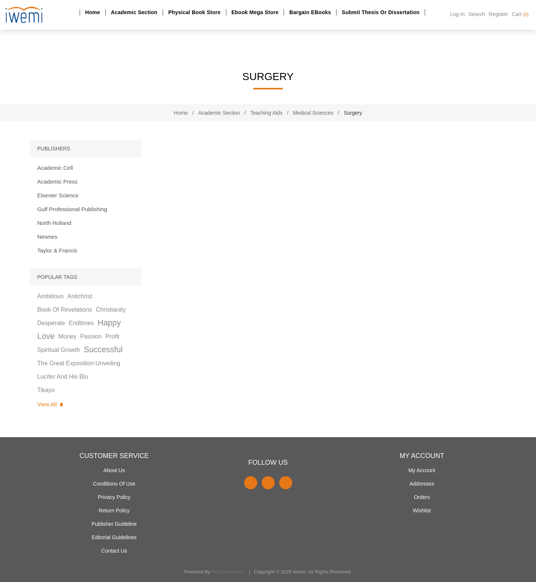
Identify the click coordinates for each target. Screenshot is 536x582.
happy (109, 322)
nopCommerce (228, 572)
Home (92, 12)
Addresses (421, 484)
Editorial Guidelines (114, 537)
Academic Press (57, 181)
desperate (51, 322)
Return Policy (114, 510)
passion (91, 336)
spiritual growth (58, 349)
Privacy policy (114, 497)
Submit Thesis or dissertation (380, 12)
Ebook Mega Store (255, 12)
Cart (520, 14)
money (67, 336)
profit (112, 336)
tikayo (46, 390)
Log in (457, 14)
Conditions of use (114, 484)
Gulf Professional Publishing (72, 209)
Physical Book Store (194, 12)
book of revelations (64, 309)
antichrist (79, 296)
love (46, 336)
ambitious (50, 296)
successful (103, 349)
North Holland (54, 223)
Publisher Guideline (114, 524)
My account (421, 470)
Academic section (134, 12)
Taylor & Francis (57, 250)
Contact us (114, 551)
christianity (111, 309)
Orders (422, 497)
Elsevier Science (58, 195)
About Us (114, 470)
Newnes (47, 236)
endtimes (81, 322)
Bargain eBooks (310, 12)
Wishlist (422, 510)
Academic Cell (55, 168)
